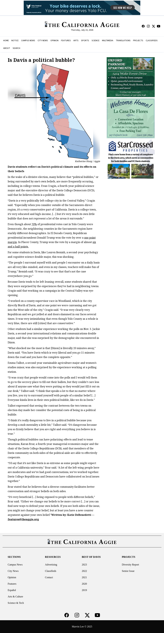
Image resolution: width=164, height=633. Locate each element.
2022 (84, 571)
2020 (84, 583)
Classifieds (50, 571)
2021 (84, 577)
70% (34, 224)
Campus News (15, 564)
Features (12, 583)
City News (13, 571)
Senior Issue (128, 571)
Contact (49, 577)
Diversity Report (130, 564)
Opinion (12, 577)
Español (12, 590)
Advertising (51, 564)
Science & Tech (16, 603)
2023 (84, 564)
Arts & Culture (15, 596)
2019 (84, 590)
